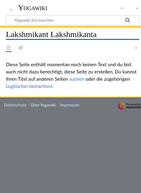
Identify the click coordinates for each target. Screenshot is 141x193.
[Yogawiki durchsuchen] (72, 20)
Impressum (70, 104)
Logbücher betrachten (29, 86)
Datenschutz (15, 104)
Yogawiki (32, 8)
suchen (76, 79)
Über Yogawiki (43, 104)
